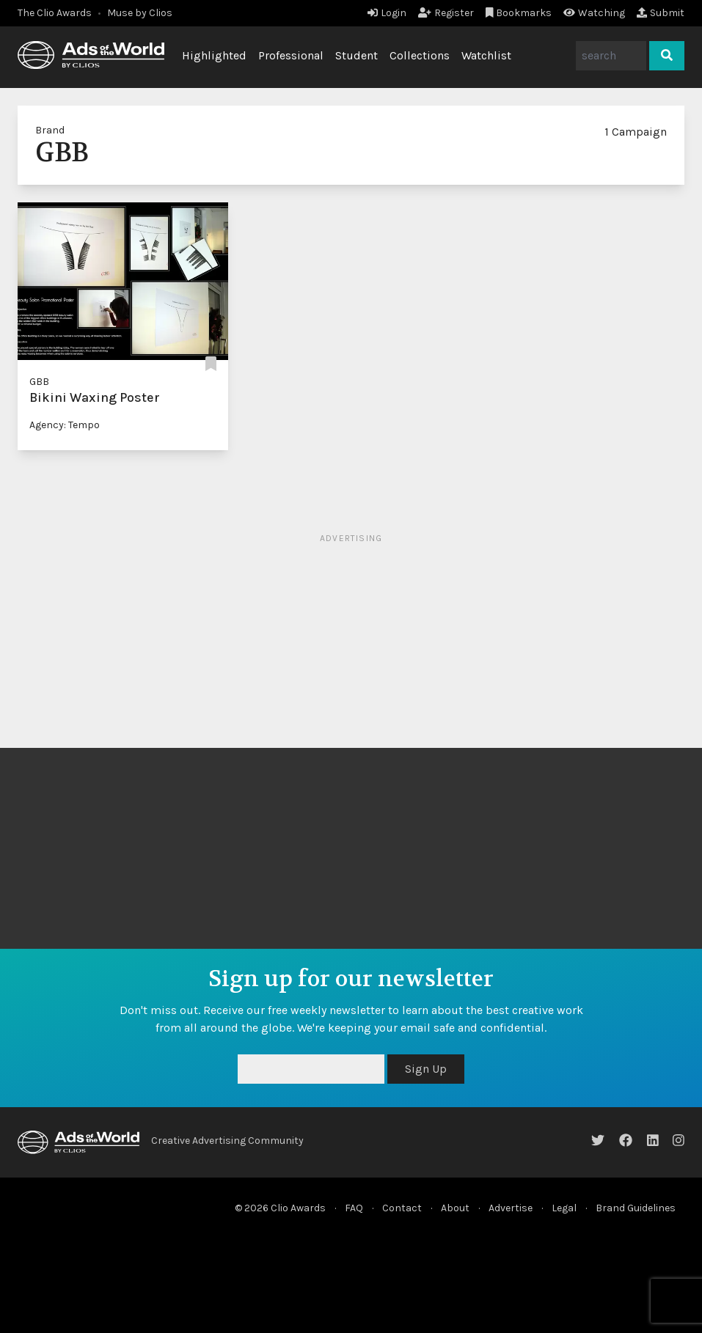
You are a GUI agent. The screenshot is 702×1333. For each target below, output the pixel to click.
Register (446, 13)
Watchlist (486, 55)
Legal (564, 1208)
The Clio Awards (55, 13)
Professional (290, 55)
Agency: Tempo (64, 425)
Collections (420, 55)
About (455, 1208)
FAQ (354, 1208)
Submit (660, 13)
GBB (39, 381)
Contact (402, 1208)
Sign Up (426, 1069)
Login (387, 13)
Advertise (511, 1208)
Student (356, 55)
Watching (594, 13)
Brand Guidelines (636, 1208)
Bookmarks (519, 13)
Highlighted (214, 55)
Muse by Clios (139, 13)
